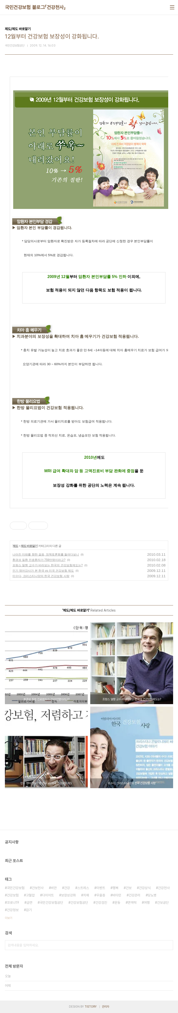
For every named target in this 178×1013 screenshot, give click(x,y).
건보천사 (38, 888)
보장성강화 (68, 895)
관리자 (105, 1006)
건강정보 (13, 910)
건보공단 (163, 902)
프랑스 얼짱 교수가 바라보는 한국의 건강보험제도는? (47, 565)
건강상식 (145, 888)
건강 (67, 888)
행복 (115, 888)
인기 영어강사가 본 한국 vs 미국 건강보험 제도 (43, 570)
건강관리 (134, 895)
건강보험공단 (79, 902)
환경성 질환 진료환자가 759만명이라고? (39, 560)
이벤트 (100, 888)
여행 (147, 902)
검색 (168, 945)
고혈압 (30, 895)
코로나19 (13, 902)
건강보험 (13, 895)
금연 (29, 902)
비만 (54, 888)
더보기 (8, 918)
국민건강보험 (15, 888)
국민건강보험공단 (51, 902)
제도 (15, 546)
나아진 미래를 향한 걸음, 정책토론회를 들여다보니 (45, 554)
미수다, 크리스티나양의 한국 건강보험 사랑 (40, 576)
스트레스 (83, 888)
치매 (86, 895)
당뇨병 (152, 895)
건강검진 (101, 902)
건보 (129, 888)
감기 (29, 910)
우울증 (100, 895)
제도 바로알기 (29, 546)
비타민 (116, 895)
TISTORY (91, 1006)
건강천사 (164, 888)
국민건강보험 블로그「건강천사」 (35, 7)
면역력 (132, 902)
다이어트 (48, 895)
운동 (117, 902)
